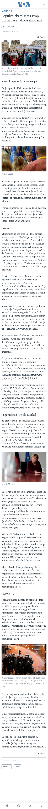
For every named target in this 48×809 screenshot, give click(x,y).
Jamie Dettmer (8, 27)
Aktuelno (7, 11)
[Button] (41, 37)
